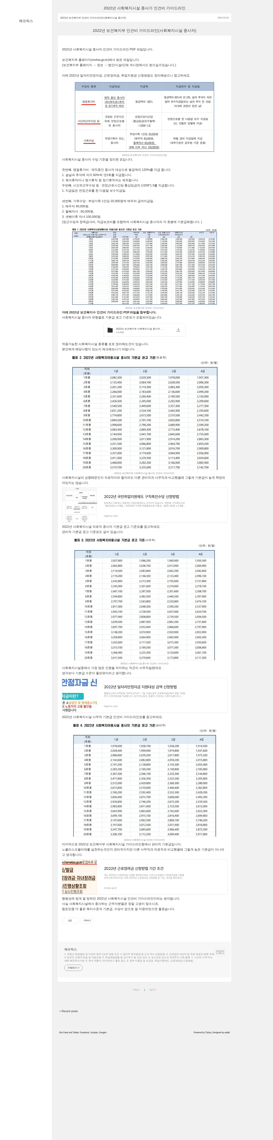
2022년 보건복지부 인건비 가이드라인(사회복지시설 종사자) (93, 17)
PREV (136, 1087)
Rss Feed (63, 1130)
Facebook (84, 1130)
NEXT (152, 1087)
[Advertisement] (144, 67)
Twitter (76, 1130)
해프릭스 (26, 21)
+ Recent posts (68, 1108)
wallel (227, 1130)
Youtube (94, 1130)
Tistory (208, 1130)
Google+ (103, 1130)
